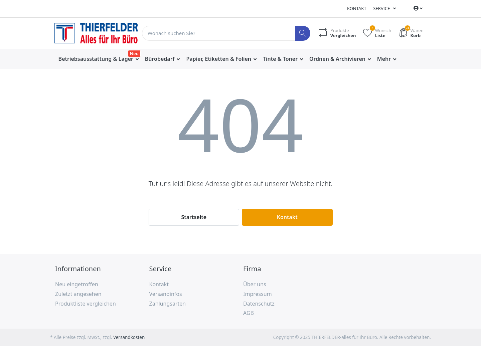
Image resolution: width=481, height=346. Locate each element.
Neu (134, 53)
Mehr (384, 58)
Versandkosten (129, 337)
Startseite (193, 217)
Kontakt (356, 8)
